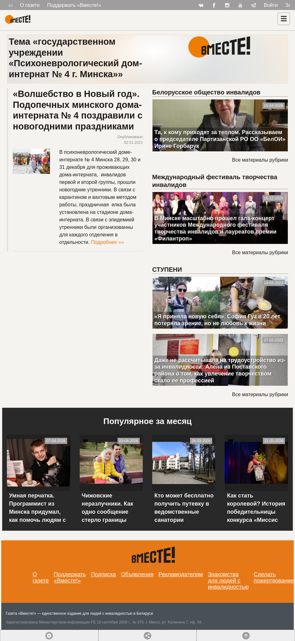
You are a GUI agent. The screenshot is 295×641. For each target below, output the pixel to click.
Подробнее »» (107, 242)
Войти (271, 5)
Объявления (137, 574)
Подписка (103, 574)
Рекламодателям (180, 574)
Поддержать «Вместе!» (74, 5)
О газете (30, 5)
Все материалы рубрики (260, 160)
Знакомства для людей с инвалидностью (228, 580)
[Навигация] (284, 19)
